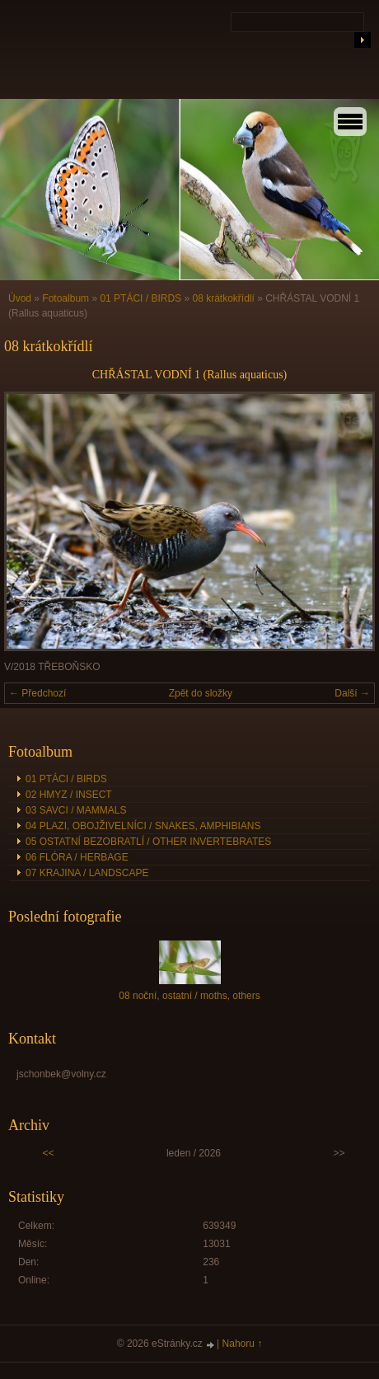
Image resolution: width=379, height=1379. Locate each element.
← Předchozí (37, 693)
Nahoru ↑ (242, 1343)
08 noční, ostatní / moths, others (189, 995)
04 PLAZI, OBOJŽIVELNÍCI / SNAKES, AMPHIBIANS (143, 826)
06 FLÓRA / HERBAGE (77, 857)
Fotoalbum (65, 298)
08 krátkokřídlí (223, 298)
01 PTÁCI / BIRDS (140, 298)
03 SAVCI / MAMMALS (76, 810)
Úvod (19, 298)
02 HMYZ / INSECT (69, 794)
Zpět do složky (200, 693)
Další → (352, 693)
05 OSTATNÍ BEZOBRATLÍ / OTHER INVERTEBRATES (148, 841)
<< (48, 1153)
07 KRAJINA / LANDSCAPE (87, 873)
